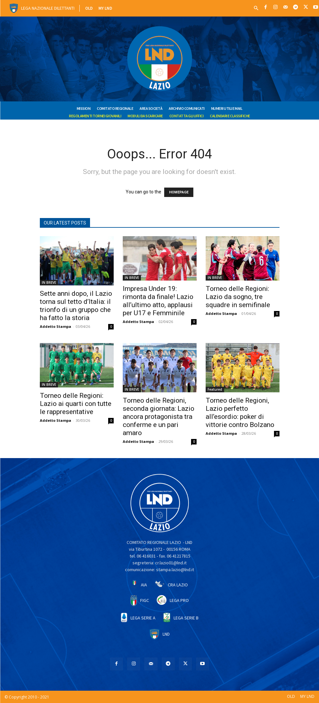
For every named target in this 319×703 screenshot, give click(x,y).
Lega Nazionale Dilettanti (47, 8)
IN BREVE (49, 282)
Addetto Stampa (55, 326)
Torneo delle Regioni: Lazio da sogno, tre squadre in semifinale (238, 297)
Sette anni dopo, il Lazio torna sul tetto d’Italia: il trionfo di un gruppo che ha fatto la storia (76, 306)
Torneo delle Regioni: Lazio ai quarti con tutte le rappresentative (75, 404)
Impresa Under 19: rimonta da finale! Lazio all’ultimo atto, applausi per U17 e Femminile (158, 301)
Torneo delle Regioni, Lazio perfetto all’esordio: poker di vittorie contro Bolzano (240, 413)
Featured (215, 389)
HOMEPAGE (178, 192)
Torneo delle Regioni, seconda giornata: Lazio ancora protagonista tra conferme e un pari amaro (158, 417)
